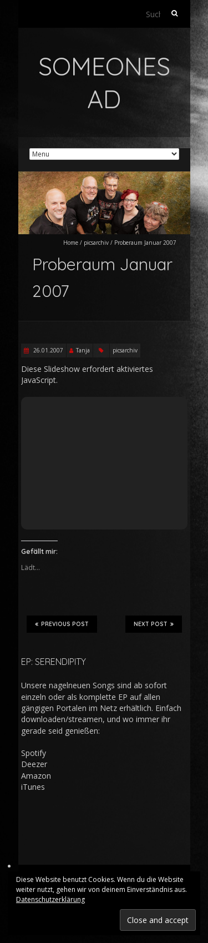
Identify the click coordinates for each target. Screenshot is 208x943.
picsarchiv (96, 242)
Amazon (36, 775)
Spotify (33, 753)
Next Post (154, 623)
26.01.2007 (47, 350)
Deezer (34, 764)
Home (70, 242)
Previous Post (62, 623)
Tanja (83, 350)
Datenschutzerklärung (50, 899)
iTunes (33, 786)
